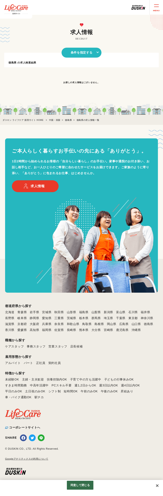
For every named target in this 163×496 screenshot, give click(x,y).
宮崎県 (108, 330)
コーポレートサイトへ (24, 427)
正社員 (40, 363)
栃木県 (84, 318)
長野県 (9, 318)
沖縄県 (136, 330)
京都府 (22, 324)
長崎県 (71, 330)
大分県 (96, 330)
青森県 (22, 312)
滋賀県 (9, 324)
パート (28, 363)
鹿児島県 (122, 330)
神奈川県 (147, 318)
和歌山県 (73, 324)
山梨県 (96, 312)
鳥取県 (86, 324)
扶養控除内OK (57, 379)
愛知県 (46, 318)
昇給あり (127, 391)
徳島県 (68, 120)
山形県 (71, 312)
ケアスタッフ (14, 346)
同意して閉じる (80, 485)
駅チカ (39, 397)
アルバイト (13, 363)
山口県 (136, 324)
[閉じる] (157, 485)
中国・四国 (54, 120)
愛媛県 (22, 330)
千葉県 (120, 318)
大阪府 (34, 324)
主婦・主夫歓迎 (33, 379)
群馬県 (96, 318)
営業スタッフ (57, 346)
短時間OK (71, 391)
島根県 (99, 324)
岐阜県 (22, 318)
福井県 (145, 312)
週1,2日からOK (85, 385)
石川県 (133, 312)
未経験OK (12, 379)
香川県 (9, 330)
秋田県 (59, 312)
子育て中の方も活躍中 (85, 379)
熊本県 (84, 330)
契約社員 (54, 363)
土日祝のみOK (35, 391)
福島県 (84, 312)
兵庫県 (46, 324)
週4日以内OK (130, 385)
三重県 (59, 318)
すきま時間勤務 (16, 385)
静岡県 (34, 318)
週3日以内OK (108, 385)
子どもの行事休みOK (119, 379)
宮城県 (46, 312)
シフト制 (54, 391)
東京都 (133, 318)
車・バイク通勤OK (18, 397)
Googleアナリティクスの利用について (26, 458)
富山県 (120, 312)
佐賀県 (59, 330)
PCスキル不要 (62, 385)
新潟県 (108, 312)
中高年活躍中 (39, 385)
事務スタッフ (36, 346)
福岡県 (46, 330)
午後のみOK (109, 391)
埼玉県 (108, 318)
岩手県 (34, 312)
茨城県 (71, 318)
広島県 (124, 324)
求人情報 (38, 186)
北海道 (9, 312)
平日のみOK (13, 391)
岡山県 (111, 324)
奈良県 (59, 324)
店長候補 (76, 346)
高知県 (34, 330)
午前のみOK (89, 391)
